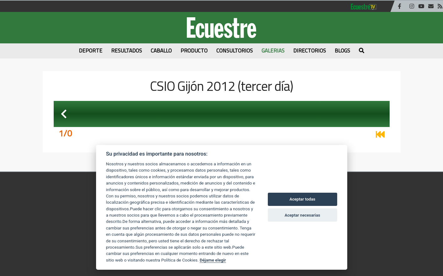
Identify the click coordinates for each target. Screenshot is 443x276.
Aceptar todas (302, 199)
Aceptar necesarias (302, 215)
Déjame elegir (213, 259)
